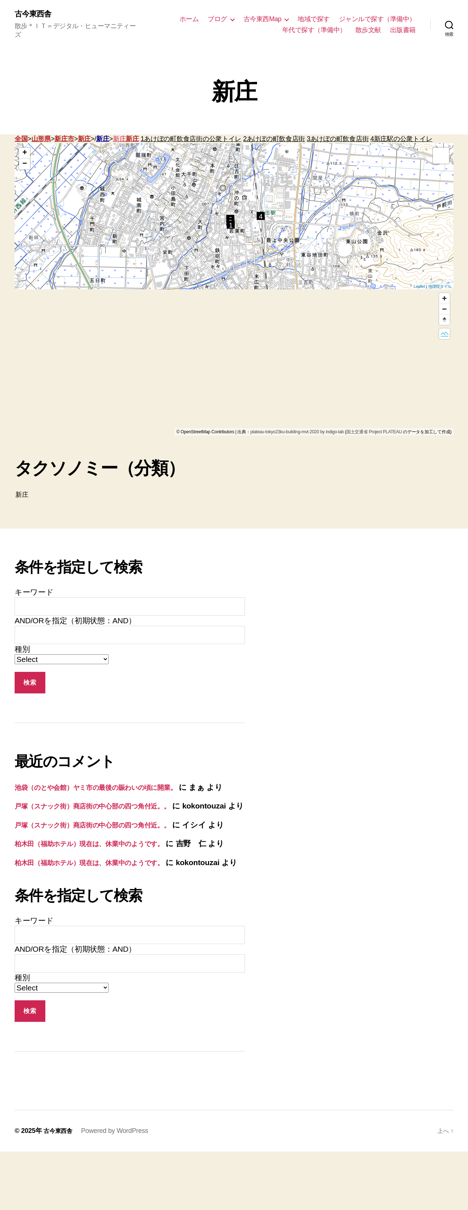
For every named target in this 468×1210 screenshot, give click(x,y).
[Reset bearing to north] (444, 320)
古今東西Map (263, 19)
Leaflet (419, 287)
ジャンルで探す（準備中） (377, 19)
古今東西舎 (36, 14)
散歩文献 (368, 30)
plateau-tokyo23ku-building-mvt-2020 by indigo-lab (297, 432)
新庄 (84, 140)
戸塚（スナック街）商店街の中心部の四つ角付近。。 (107, 818)
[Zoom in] (444, 299)
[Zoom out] (444, 310)
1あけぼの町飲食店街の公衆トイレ (190, 140)
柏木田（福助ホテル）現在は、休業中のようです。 (103, 879)
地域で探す (314, 19)
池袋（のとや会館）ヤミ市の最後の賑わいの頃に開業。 (111, 788)
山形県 (41, 140)
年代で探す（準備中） (314, 30)
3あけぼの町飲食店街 (338, 140)
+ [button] (24, 154)
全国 (21, 140)
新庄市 (64, 140)
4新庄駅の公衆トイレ (401, 140)
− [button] (24, 165)
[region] (234, 363)
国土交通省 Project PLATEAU (374, 432)
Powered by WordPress (118, 1189)
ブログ (217, 19)
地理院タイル (440, 287)
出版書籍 (403, 30)
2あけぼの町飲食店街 (274, 140)
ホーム (189, 19)
